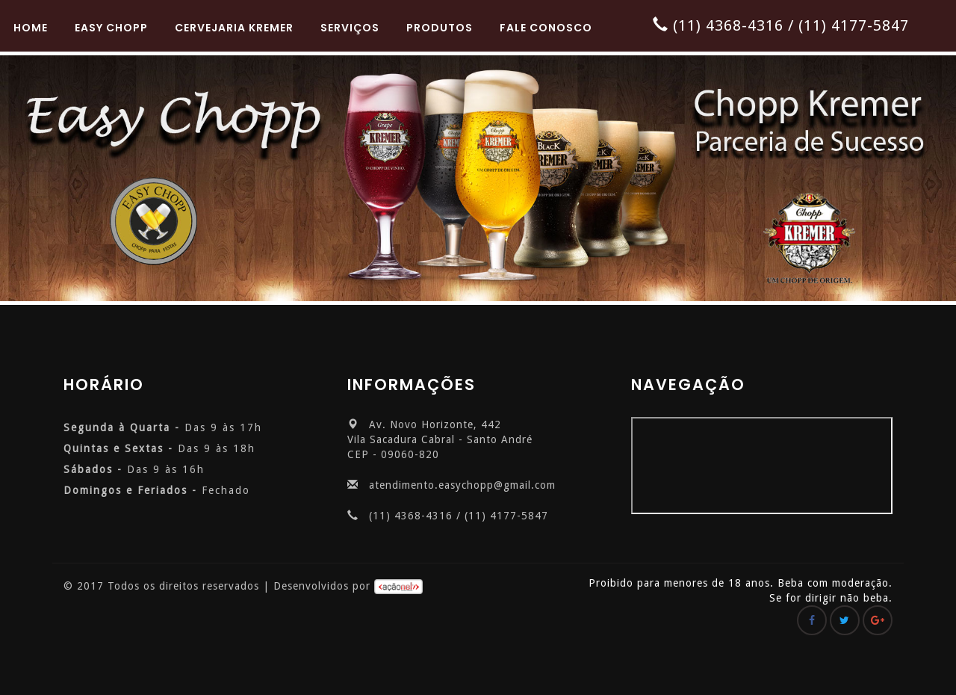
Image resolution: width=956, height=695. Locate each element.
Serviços (349, 27)
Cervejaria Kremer (234, 27)
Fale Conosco (546, 27)
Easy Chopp (111, 27)
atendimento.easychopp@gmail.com (462, 485)
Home (30, 27)
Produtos (439, 27)
